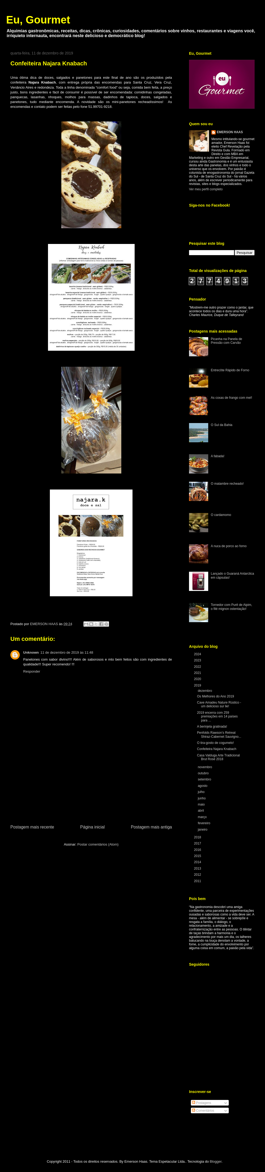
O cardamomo (221, 515)
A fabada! (217, 456)
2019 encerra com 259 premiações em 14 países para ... (217, 716)
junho (202, 798)
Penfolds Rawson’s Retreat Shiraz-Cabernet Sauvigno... (219, 734)
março (203, 817)
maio (202, 804)
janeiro (203, 829)
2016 (198, 850)
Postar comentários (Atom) (98, 844)
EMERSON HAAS (230, 132)
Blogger (216, 1161)
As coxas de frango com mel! (231, 398)
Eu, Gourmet (38, 20)
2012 (198, 875)
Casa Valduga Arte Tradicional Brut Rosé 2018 (218, 757)
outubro (204, 773)
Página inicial (92, 827)
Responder (31, 671)
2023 (198, 660)
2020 (198, 679)
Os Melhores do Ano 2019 (215, 696)
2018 (198, 837)
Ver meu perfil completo (206, 189)
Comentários (203, 1110)
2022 (198, 667)
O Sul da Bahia (221, 425)
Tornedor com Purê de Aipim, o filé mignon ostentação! (231, 606)
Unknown (31, 652)
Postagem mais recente (32, 827)
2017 (198, 843)
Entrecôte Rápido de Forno (230, 370)
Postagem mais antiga (151, 827)
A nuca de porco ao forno (229, 546)
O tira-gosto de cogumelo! (215, 743)
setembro (205, 779)
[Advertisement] (91, 783)
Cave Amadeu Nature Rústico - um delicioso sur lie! (219, 704)
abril (201, 810)
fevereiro (204, 823)
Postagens (201, 1103)
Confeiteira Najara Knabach (216, 749)
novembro (205, 767)
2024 (198, 654)
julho (202, 792)
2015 (198, 856)
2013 (198, 868)
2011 (198, 881)
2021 (198, 673)
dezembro (205, 691)
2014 (198, 862)
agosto (203, 786)
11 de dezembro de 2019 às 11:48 (67, 652)
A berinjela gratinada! (212, 726)
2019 (198, 685)
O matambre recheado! (227, 484)
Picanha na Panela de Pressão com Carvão (226, 341)
